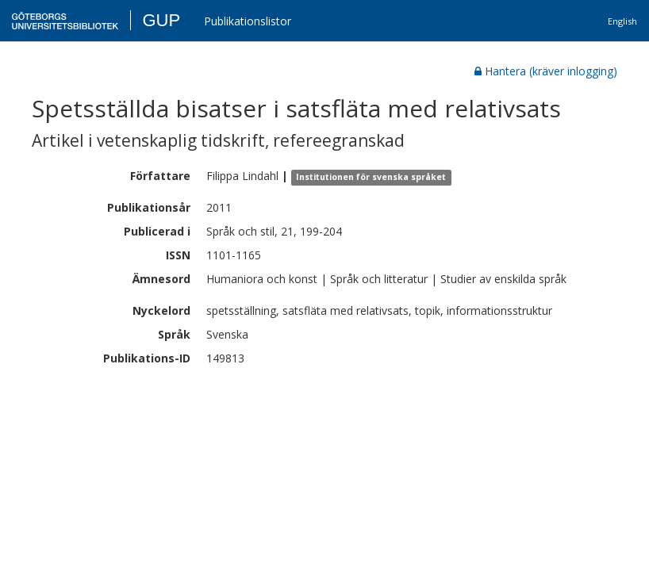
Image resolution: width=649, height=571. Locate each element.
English (622, 21)
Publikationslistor (247, 21)
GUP (161, 20)
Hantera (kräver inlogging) (545, 71)
